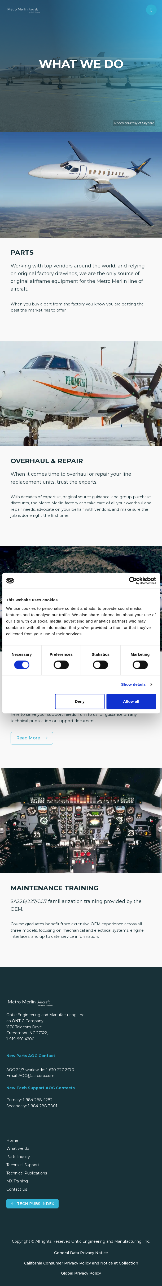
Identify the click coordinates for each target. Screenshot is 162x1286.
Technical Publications (26, 1173)
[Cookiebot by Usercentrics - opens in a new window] (133, 581)
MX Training (17, 1181)
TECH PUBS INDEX (32, 1203)
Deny (80, 701)
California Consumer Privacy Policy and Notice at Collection (81, 1263)
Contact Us (16, 1189)
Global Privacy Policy (81, 1273)
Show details (133, 684)
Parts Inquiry (18, 1156)
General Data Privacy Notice (81, 1252)
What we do (17, 1148)
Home (12, 1140)
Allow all (131, 701)
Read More (31, 737)
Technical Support (22, 1164)
